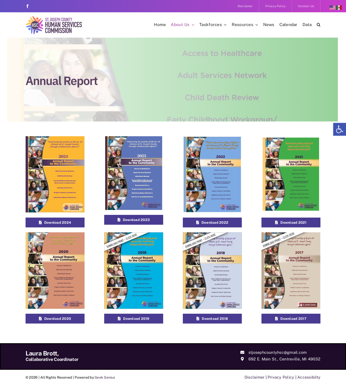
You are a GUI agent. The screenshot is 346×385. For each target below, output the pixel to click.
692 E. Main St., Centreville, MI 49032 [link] (284, 359)
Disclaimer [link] (254, 377)
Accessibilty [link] (308, 377)
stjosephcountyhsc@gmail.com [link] (277, 352)
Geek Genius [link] (105, 377)
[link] (339, 129)
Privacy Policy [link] (281, 377)
